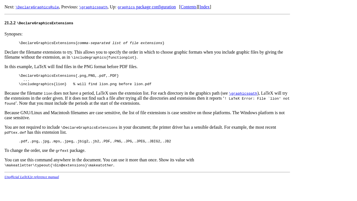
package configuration (146, 6)
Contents (189, 6)
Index (204, 6)
